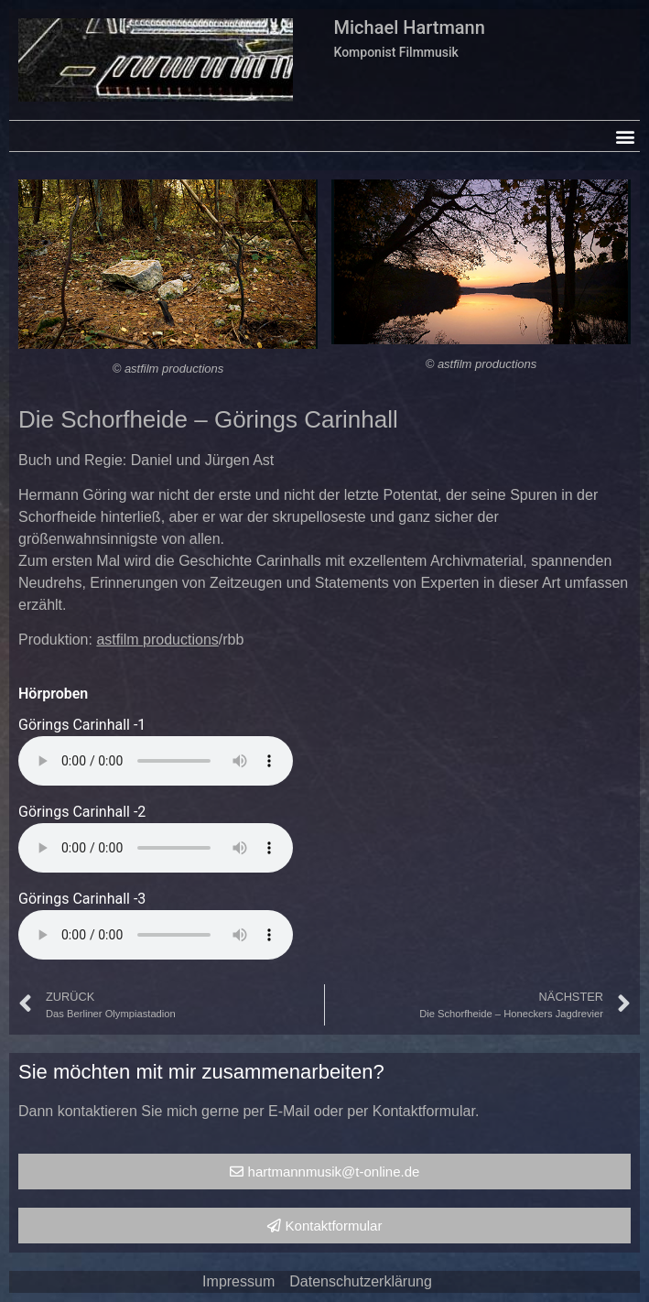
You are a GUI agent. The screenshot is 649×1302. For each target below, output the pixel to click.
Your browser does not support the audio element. (155, 761)
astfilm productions (157, 639)
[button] (625, 136)
